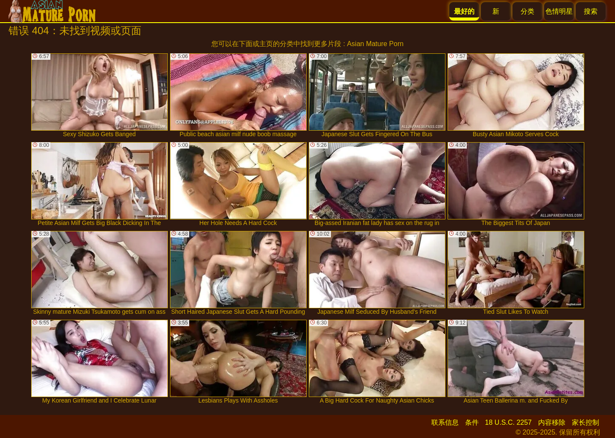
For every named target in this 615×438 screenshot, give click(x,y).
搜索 (590, 11)
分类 (527, 11)
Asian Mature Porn (375, 43)
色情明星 (559, 11)
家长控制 (585, 422)
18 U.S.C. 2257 (508, 422)
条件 (472, 422)
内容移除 (551, 422)
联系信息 (445, 422)
